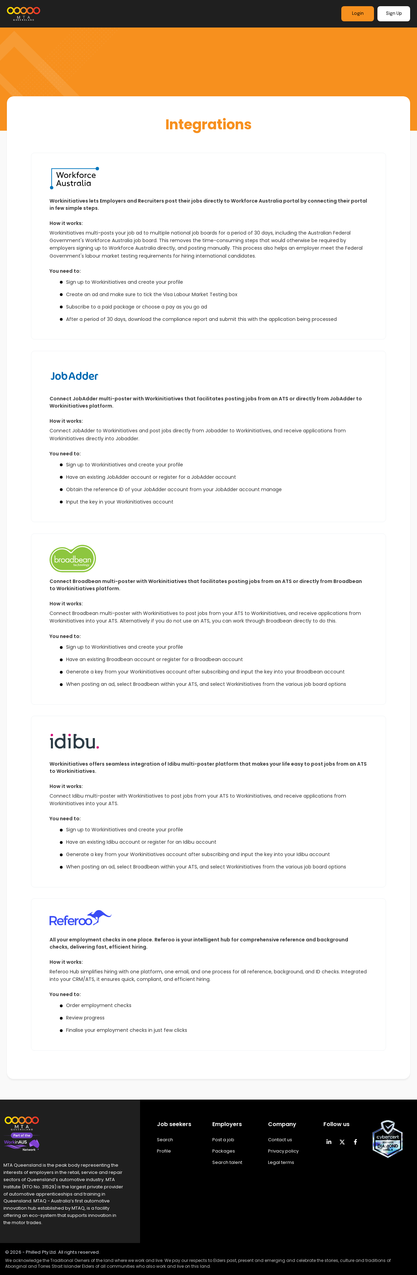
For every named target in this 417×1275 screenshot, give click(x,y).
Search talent (227, 1162)
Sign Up (394, 13)
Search (165, 1139)
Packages (223, 1151)
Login (358, 13)
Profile (164, 1151)
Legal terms (281, 1162)
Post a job (223, 1139)
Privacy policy (283, 1151)
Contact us (280, 1139)
